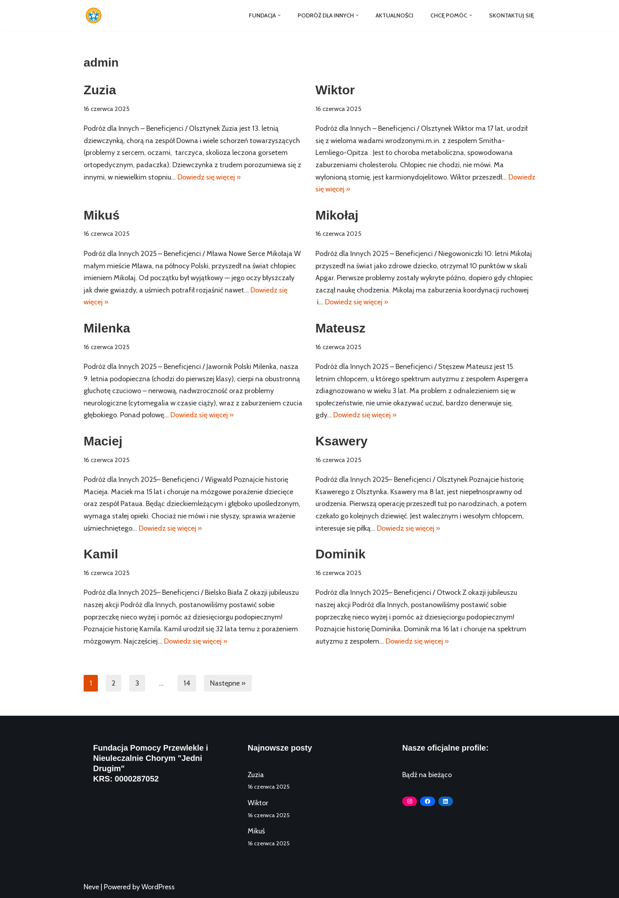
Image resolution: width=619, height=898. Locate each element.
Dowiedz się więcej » (209, 177)
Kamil (101, 554)
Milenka (107, 328)
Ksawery (341, 441)
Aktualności (394, 15)
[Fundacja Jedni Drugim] (95, 15)
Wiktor (335, 90)
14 (186, 683)
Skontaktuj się (511, 15)
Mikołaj (336, 215)
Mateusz (340, 328)
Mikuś (102, 215)
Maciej (103, 441)
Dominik (340, 554)
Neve (91, 887)
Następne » (228, 683)
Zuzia (100, 90)
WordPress (158, 887)
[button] (278, 15)
